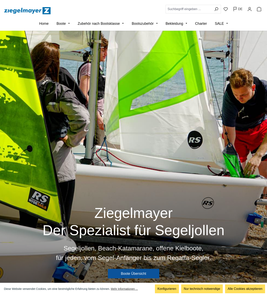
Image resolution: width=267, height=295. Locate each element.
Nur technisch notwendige (202, 289)
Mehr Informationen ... (124, 289)
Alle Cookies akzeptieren (245, 289)
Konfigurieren (167, 289)
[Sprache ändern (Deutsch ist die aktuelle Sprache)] (237, 9)
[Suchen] (216, 9)
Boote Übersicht (133, 274)
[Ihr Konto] (249, 9)
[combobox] (189, 9)
